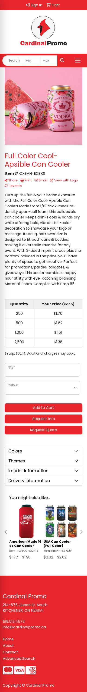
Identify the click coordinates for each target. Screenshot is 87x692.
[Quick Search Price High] (49, 60)
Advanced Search (19, 658)
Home (8, 639)
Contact (10, 652)
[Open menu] (77, 60)
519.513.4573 (14, 621)
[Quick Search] (12, 60)
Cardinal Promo (40, 685)
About (8, 645)
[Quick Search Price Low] (31, 60)
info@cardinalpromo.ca (24, 627)
